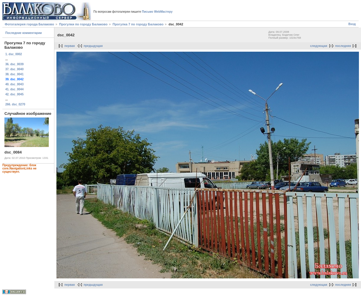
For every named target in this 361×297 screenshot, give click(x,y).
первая (69, 46)
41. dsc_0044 (14, 89)
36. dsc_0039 (14, 64)
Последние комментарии (23, 33)
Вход (352, 24)
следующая (318, 46)
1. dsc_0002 (13, 54)
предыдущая (93, 46)
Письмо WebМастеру (157, 11)
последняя (343, 46)
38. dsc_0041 (14, 74)
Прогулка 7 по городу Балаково (138, 24)
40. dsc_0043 (14, 84)
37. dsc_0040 (14, 69)
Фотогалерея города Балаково (29, 24)
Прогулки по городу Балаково (83, 24)
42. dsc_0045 (14, 94)
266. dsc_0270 (15, 104)
